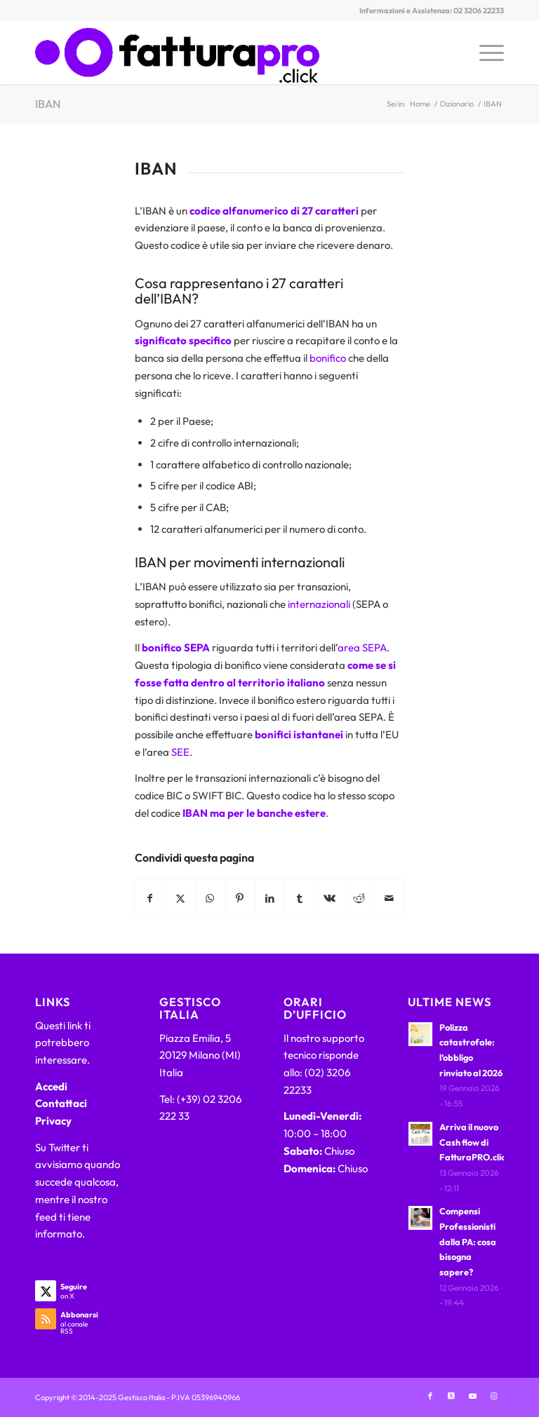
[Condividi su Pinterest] (240, 898)
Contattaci (61, 1103)
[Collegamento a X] (451, 1395)
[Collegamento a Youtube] (472, 1395)
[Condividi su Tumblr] (299, 898)
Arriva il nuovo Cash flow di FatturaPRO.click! (476, 1141)
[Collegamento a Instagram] (493, 1395)
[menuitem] (484, 52)
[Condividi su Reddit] (359, 898)
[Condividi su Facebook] (150, 898)
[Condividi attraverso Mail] (389, 898)
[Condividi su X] (180, 898)
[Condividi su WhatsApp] (210, 898)
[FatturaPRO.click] (177, 52)
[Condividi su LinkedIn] (270, 898)
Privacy (53, 1120)
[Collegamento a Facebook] (430, 1395)
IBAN (47, 104)
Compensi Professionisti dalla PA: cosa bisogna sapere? (467, 1241)
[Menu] (484, 52)
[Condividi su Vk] (330, 898)
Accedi (51, 1086)
